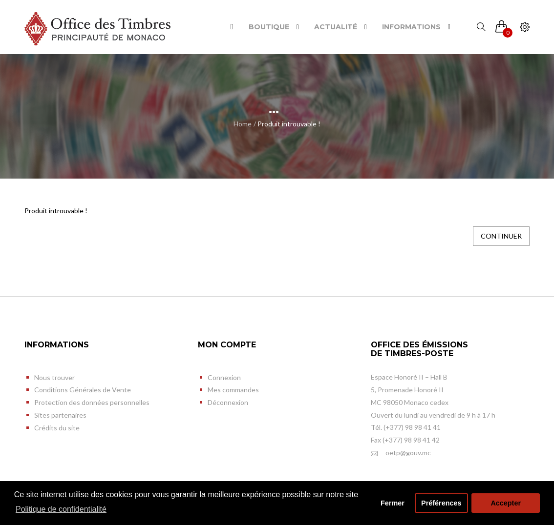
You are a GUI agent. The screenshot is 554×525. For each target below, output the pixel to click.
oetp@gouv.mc (401, 453)
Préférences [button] (441, 503)
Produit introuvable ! (288, 124)
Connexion (224, 377)
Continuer (501, 236)
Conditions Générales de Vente (82, 389)
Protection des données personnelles (91, 402)
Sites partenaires (60, 415)
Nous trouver (54, 377)
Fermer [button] (393, 503)
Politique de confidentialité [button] (61, 509)
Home (243, 124)
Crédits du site (57, 428)
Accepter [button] (505, 503)
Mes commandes (233, 389)
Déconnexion (228, 402)
